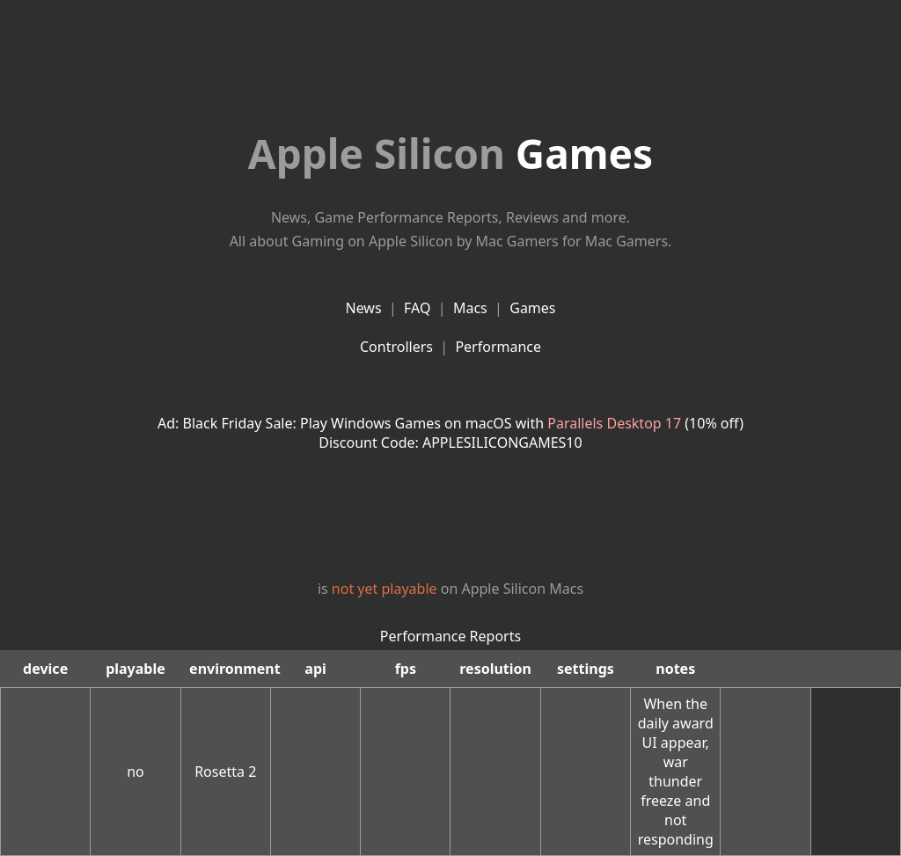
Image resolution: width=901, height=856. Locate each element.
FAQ (417, 308)
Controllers (396, 346)
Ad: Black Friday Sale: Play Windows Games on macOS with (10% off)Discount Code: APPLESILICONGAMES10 (450, 432)
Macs (470, 308)
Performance (498, 346)
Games (450, 153)
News (363, 308)
